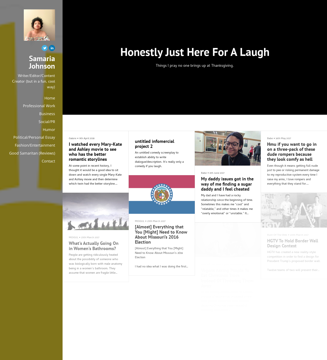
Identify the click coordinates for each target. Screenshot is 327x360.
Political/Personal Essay (34, 137)
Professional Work (39, 105)
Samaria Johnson (42, 62)
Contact (48, 161)
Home (49, 98)
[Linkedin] (52, 49)
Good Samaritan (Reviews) (32, 153)
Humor (49, 129)
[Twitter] (45, 49)
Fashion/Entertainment (35, 145)
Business (47, 113)
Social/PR (47, 121)
